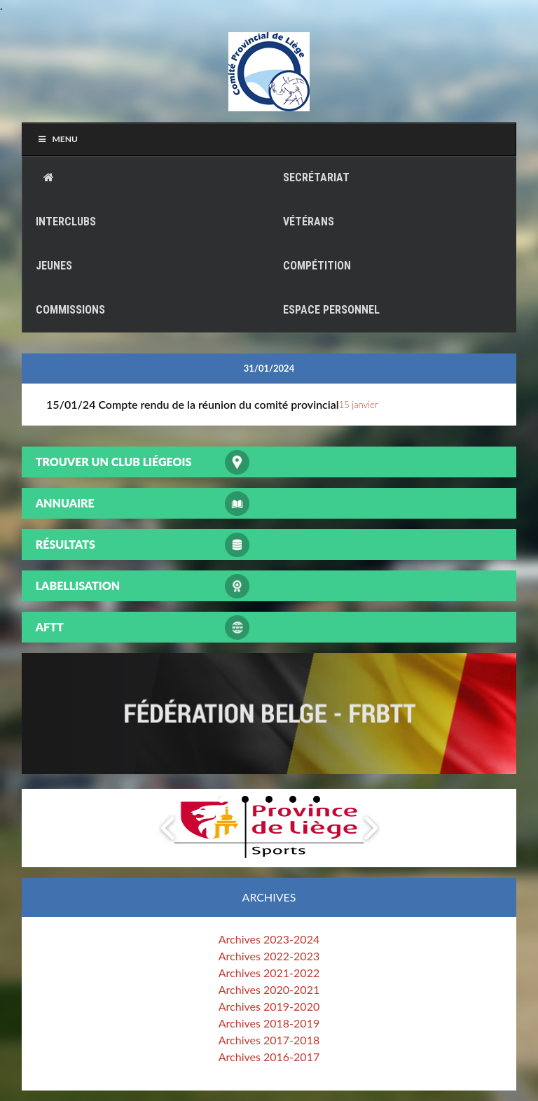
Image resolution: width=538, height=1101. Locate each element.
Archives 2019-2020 (269, 1006)
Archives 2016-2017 (269, 1056)
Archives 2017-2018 (269, 1039)
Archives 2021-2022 (269, 972)
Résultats (65, 544)
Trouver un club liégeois (114, 461)
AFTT (50, 626)
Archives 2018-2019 (269, 1023)
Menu (57, 139)
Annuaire (65, 503)
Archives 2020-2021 (269, 989)
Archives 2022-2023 (269, 955)
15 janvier (358, 404)
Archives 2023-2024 (269, 939)
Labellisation (78, 585)
